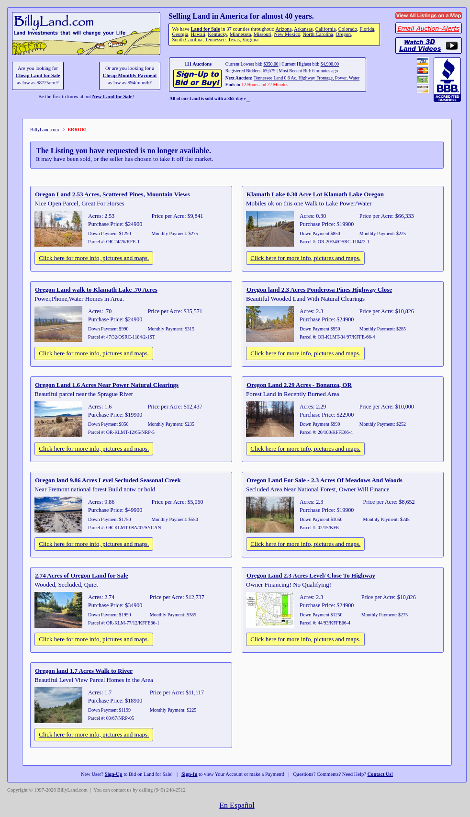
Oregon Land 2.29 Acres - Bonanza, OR (299, 384)
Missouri (263, 34)
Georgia (180, 34)
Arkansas (303, 29)
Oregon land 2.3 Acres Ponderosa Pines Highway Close (319, 289)
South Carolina (187, 39)
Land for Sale (205, 29)
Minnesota (240, 34)
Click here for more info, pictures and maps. (94, 257)
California (325, 29)
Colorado (347, 29)
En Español (236, 805)
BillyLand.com (44, 129)
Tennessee (215, 39)
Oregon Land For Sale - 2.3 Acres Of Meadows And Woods (324, 480)
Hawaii (197, 34)
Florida (366, 29)
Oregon (343, 34)
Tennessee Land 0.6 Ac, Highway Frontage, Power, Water (307, 77)
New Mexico (287, 34)
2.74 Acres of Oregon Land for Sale (81, 575)
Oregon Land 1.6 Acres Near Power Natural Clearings (107, 384)
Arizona (283, 29)
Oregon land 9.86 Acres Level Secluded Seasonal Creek (108, 480)
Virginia (250, 39)
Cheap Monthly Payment (130, 75)
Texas (233, 39)
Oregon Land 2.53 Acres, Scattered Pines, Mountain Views (112, 194)
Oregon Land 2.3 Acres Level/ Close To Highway (310, 575)
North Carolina (317, 34)
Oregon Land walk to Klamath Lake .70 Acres (96, 289)
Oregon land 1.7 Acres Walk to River (84, 670)
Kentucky (217, 34)
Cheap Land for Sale (37, 75)
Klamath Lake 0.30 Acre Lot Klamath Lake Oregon (315, 194)
